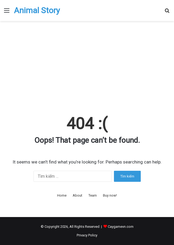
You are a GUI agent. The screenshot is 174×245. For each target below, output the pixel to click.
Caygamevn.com (121, 227)
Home (61, 195)
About (77, 195)
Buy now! (110, 195)
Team (92, 195)
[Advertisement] (87, 66)
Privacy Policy (87, 235)
